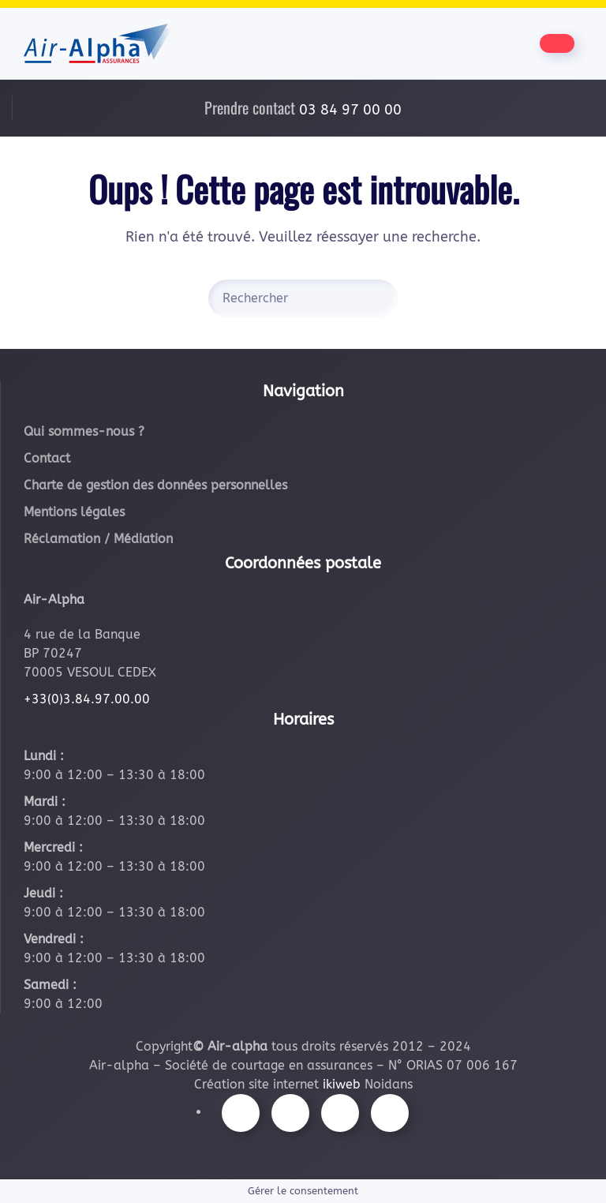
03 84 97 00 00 (350, 109)
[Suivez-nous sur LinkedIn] (390, 1113)
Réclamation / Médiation (98, 538)
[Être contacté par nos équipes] (557, 43)
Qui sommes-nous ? (84, 431)
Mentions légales (74, 511)
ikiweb (342, 1084)
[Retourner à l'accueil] (98, 43)
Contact (47, 458)
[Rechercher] (303, 298)
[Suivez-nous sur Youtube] (340, 1113)
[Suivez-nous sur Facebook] (241, 1113)
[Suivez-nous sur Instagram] (290, 1113)
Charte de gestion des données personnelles (155, 485)
